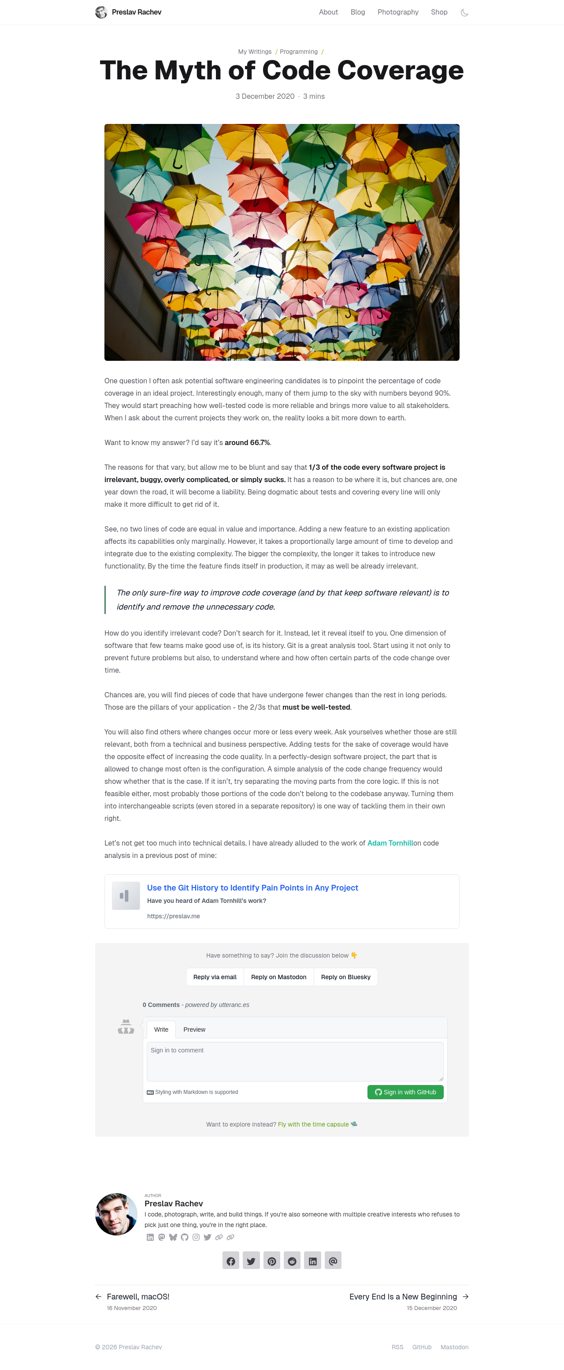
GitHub (422, 1347)
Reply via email (215, 977)
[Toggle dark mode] (464, 12)
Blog (358, 12)
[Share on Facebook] (231, 1260)
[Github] (184, 1236)
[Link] (219, 1236)
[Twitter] (207, 1236)
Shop (439, 12)
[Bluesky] (173, 1236)
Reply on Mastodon (279, 977)
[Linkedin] (150, 1236)
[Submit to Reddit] (292, 1260)
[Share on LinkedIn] (312, 1260)
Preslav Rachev (128, 12)
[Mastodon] (161, 1236)
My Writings (259, 52)
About (328, 12)
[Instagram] (196, 1236)
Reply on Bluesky (346, 977)
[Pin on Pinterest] (271, 1260)
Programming (299, 52)
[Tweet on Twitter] (251, 1260)
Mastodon (455, 1347)
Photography (398, 12)
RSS (398, 1347)
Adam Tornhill (390, 843)
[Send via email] (333, 1260)
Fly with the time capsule (313, 1124)
